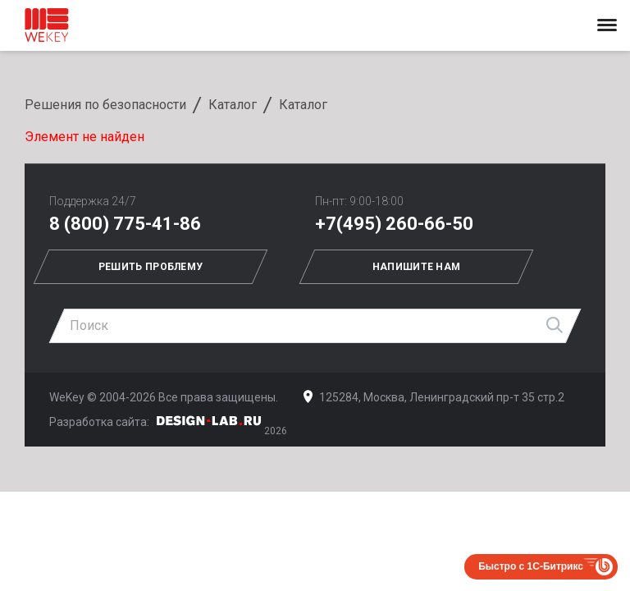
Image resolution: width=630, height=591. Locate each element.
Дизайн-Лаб (209, 420)
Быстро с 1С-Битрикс (530, 566)
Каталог (232, 104)
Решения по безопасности (105, 104)
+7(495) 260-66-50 (394, 223)
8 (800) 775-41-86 (125, 223)
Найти (555, 326)
